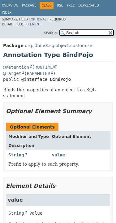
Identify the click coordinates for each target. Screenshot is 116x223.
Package (29, 5)
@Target (12, 73)
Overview (10, 5)
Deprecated (88, 5)
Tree (71, 5)
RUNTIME (44, 67)
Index (6, 12)
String (16, 154)
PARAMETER (38, 73)
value (58, 154)
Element (33, 24)
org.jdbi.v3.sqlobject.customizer (59, 45)
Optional (38, 19)
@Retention (16, 67)
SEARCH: (51, 33)
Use (60, 5)
